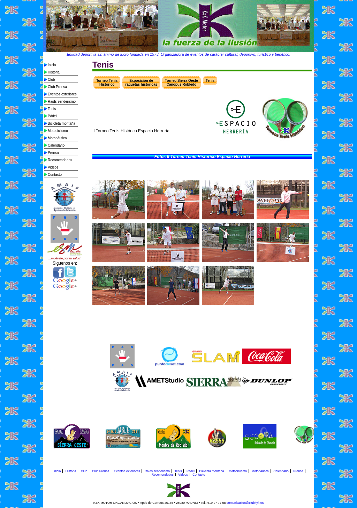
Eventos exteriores (62, 94)
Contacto (55, 175)
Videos (53, 167)
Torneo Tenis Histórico (106, 82)
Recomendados (60, 160)
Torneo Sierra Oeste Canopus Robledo (181, 82)
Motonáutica (57, 138)
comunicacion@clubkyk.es (245, 503)
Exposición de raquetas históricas (141, 82)
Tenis (52, 109)
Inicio (52, 65)
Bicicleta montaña (61, 123)
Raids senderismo (62, 101)
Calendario (56, 145)
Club (51, 79)
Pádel (52, 116)
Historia (54, 72)
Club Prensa (57, 87)
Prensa (53, 153)
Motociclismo (58, 131)
